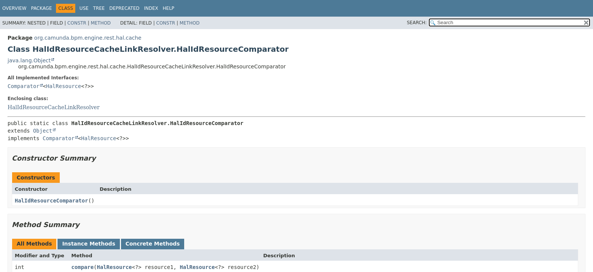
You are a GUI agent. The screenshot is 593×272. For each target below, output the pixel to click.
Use (83, 8)
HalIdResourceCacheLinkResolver (53, 107)
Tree (99, 8)
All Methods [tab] (34, 244)
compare (82, 267)
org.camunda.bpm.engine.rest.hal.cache (87, 38)
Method (101, 23)
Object (42, 131)
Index (151, 8)
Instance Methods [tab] (88, 244)
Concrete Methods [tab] (153, 244)
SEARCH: (417, 22)
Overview (14, 8)
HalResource (63, 86)
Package (41, 8)
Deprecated (124, 8)
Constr (76, 23)
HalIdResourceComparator (51, 201)
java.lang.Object (29, 60)
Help (168, 8)
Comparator (23, 86)
